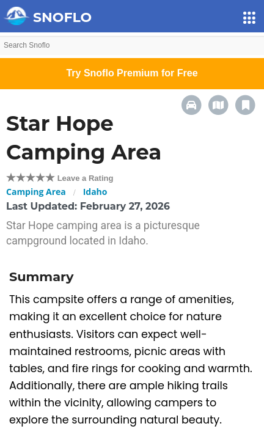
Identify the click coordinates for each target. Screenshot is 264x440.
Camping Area (36, 191)
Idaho (95, 191)
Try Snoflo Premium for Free (131, 73)
